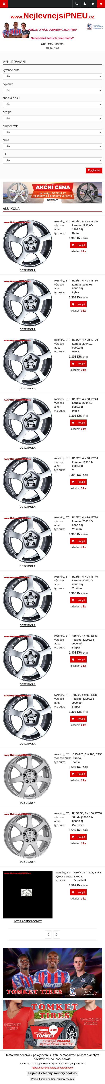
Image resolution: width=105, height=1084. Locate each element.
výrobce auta (11, 70)
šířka (6, 140)
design (7, 112)
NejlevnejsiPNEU (52, 15)
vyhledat (94, 170)
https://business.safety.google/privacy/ (52, 1067)
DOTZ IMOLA (28, 270)
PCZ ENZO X (27, 802)
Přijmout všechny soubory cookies (52, 1073)
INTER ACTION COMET (28, 921)
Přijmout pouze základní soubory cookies (52, 1079)
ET (4, 154)
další (54, 934)
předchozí (48, 934)
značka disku (11, 98)
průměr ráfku (11, 126)
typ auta (8, 84)
